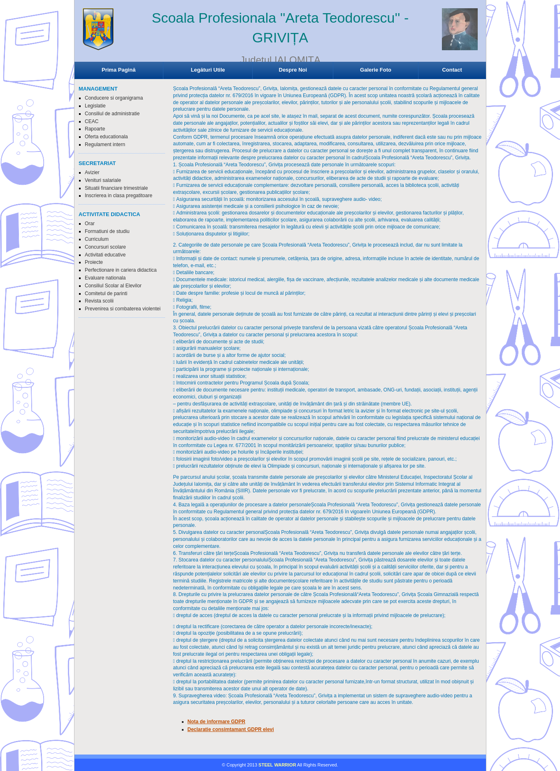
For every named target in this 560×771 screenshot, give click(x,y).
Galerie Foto (375, 70)
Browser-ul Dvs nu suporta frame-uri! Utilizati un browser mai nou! (280, 37)
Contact (452, 70)
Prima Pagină (118, 70)
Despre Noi (293, 70)
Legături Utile (208, 70)
